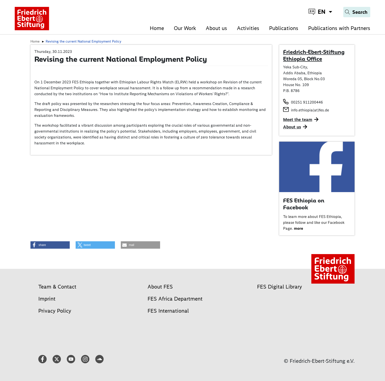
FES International (168, 310)
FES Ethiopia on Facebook (303, 204)
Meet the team (297, 119)
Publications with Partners (339, 28)
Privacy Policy (54, 310)
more (298, 228)
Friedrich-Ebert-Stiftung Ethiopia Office (313, 55)
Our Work (185, 28)
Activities (248, 28)
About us (216, 28)
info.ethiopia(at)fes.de (310, 110)
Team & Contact (57, 286)
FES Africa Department (175, 298)
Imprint (46, 298)
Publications (283, 28)
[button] (50, 245)
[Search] (356, 12)
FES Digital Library (279, 286)
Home (157, 28)
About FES (160, 286)
